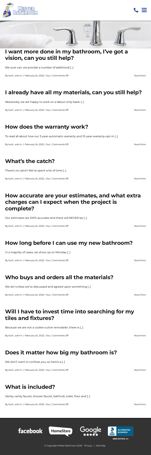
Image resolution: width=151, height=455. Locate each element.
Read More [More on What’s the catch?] (140, 178)
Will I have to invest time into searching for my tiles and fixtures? (69, 314)
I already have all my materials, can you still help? (73, 92)
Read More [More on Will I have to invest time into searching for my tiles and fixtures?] (140, 335)
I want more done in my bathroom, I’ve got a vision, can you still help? (66, 54)
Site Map (101, 445)
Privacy (88, 445)
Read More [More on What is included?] (140, 404)
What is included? (30, 387)
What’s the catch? (30, 161)
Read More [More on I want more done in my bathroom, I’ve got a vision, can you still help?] (140, 75)
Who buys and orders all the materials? (59, 277)
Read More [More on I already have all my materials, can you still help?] (140, 110)
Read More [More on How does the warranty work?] (140, 144)
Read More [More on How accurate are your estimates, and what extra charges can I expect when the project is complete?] (140, 226)
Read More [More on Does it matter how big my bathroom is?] (140, 370)
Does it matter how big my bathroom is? (61, 352)
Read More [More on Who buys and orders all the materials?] (140, 294)
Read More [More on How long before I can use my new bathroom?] (140, 260)
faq (48, 75)
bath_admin (15, 75)
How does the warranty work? (46, 126)
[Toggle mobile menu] (145, 10)
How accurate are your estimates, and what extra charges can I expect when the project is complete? (73, 202)
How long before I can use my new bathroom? (69, 243)
